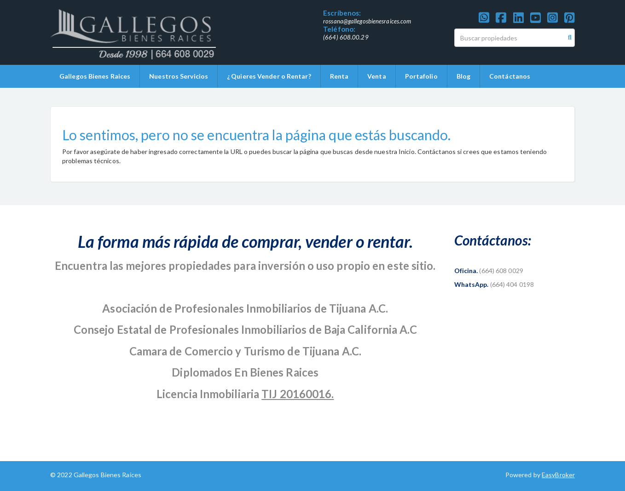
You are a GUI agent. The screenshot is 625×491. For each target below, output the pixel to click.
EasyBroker (558, 475)
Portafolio (421, 76)
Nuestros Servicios (178, 76)
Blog (463, 76)
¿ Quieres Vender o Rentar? (269, 76)
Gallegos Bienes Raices (94, 76)
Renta (339, 76)
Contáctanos (509, 76)
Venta (376, 76)
